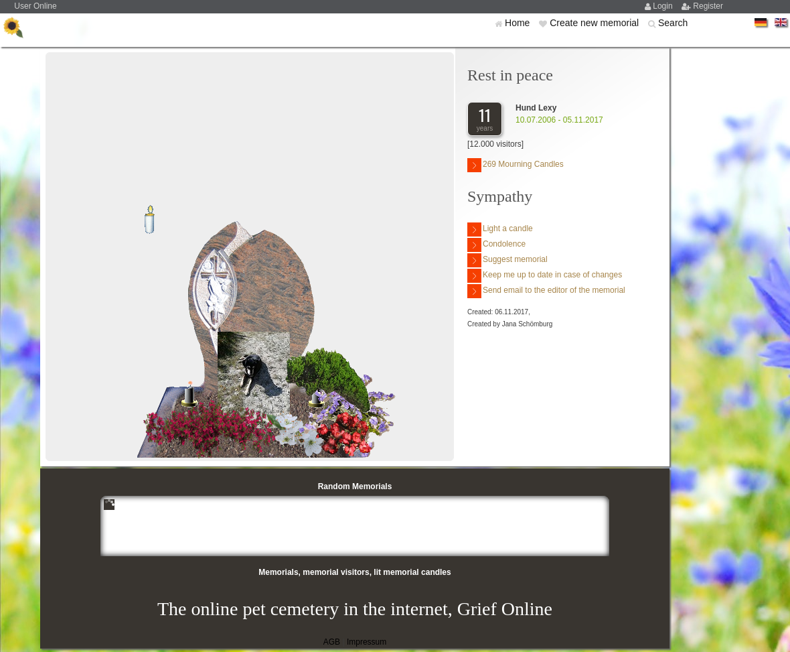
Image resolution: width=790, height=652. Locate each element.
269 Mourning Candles (515, 165)
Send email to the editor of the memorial (546, 291)
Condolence (496, 245)
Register (708, 6)
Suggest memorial (507, 260)
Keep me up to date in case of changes (544, 276)
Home (518, 22)
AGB (331, 642)
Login (664, 6)
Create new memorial (595, 22)
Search (673, 22)
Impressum (366, 642)
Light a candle (500, 229)
